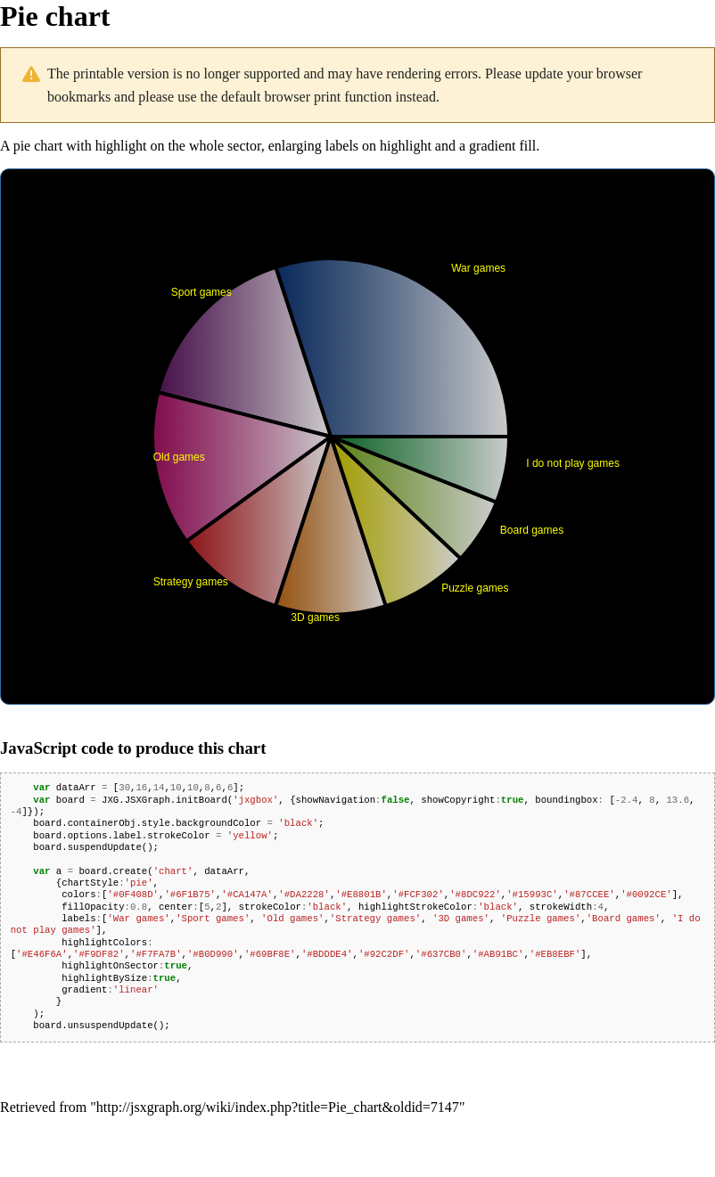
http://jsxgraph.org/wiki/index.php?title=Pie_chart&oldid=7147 (277, 1107)
